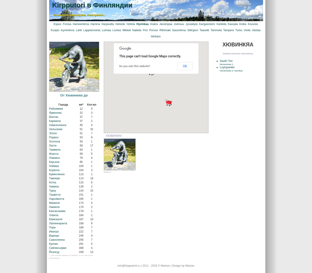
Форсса (53, 153)
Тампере (54, 178)
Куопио (53, 243)
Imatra (154, 24)
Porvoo (153, 30)
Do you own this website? (134, 66)
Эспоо (53, 133)
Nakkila (136, 30)
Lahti (79, 30)
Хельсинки (56, 129)
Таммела (55, 149)
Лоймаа (54, 166)
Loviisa (116, 30)
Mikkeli (126, 30)
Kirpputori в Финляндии (92, 5)
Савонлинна (57, 239)
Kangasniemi (207, 24)
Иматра (54, 231)
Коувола (54, 170)
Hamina (95, 24)
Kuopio (55, 30)
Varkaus (156, 36)
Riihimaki (165, 30)
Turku (238, 30)
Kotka (242, 24)
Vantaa (256, 30)
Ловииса (54, 157)
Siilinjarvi (192, 30)
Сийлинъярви (57, 248)
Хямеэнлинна (57, 125)
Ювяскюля (55, 219)
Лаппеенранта (58, 223)
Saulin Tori (226, 62)
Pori (145, 30)
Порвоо (54, 137)
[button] (168, 102)
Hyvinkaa (143, 24)
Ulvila (247, 30)
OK (185, 66)
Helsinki (120, 24)
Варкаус (54, 235)
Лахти (53, 145)
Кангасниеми (57, 211)
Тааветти (55, 194)
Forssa (67, 24)
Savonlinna (179, 30)
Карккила (55, 121)
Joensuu (179, 24)
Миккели (54, 203)
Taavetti (204, 30)
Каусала (54, 162)
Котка (52, 182)
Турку (52, 190)
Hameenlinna (81, 24)
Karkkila (221, 24)
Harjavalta (107, 24)
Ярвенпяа (55, 112)
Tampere (228, 30)
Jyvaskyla (192, 24)
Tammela (216, 30)
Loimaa (106, 30)
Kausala (233, 24)
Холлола (54, 141)
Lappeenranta (91, 30)
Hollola (131, 24)
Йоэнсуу (54, 252)
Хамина (54, 186)
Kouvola (253, 24)
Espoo (57, 24)
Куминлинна (57, 174)
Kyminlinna (67, 30)
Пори (52, 227)
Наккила (54, 207)
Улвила (53, 215)
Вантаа (53, 117)
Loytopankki (231, 69)
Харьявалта (56, 198)
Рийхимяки (56, 108)
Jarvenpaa (165, 24)
